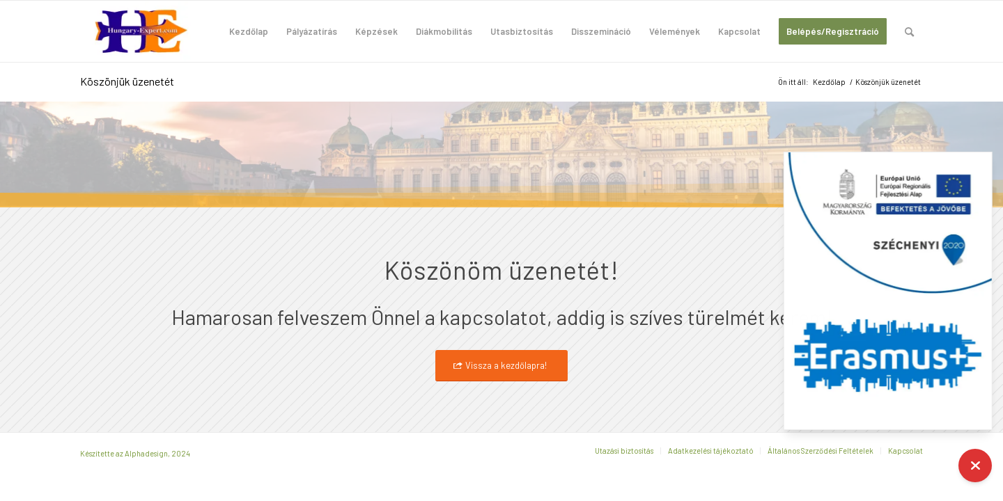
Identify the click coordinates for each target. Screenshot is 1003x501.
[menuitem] (248, 31)
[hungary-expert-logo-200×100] (141, 31)
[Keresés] (909, 31)
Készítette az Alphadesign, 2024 (135, 453)
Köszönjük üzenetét (127, 81)
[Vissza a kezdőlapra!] (501, 365)
